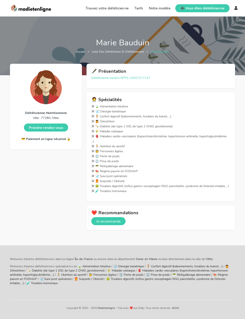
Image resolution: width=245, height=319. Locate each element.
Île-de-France (84, 259)
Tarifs (138, 8)
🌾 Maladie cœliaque (121, 270)
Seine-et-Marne (146, 259)
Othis (209, 259)
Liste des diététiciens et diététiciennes (118, 52)
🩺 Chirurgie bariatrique (128, 266)
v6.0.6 (175, 308)
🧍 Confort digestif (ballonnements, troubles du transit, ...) (184, 266)
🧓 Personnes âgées (103, 275)
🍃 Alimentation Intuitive (94, 266)
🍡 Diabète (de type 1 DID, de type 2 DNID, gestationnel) (66, 270)
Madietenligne (106, 308)
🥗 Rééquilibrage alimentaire (191, 275)
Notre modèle (160, 8)
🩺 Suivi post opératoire (56, 279)
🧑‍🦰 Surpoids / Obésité (89, 279)
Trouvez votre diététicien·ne (107, 8)
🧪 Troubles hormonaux (42, 283)
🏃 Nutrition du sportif (71, 275)
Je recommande (108, 221)
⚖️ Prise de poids (158, 275)
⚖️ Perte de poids (131, 275)
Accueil (81, 52)
